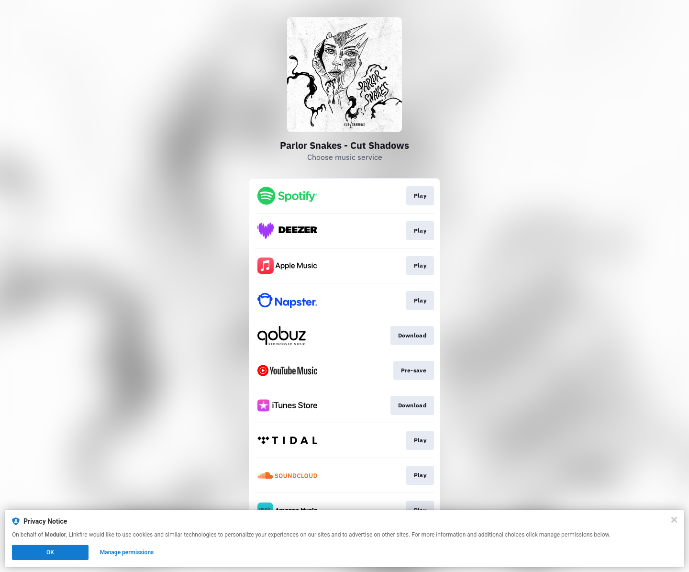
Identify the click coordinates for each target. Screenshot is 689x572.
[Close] (674, 519)
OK (50, 552)
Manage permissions (127, 552)
